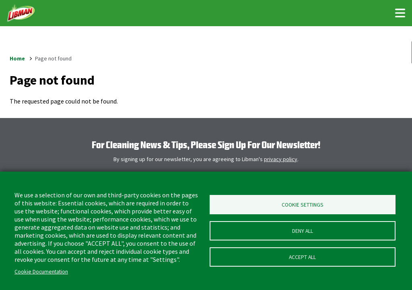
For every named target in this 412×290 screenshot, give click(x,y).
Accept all (302, 257)
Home (17, 58)
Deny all (302, 231)
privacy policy (280, 159)
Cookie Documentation (41, 271)
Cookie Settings (302, 204)
